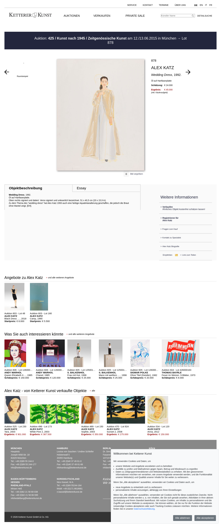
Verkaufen (101, 15)
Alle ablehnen (182, 518)
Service (132, 5)
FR (210, 5)
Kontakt (148, 5)
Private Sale (135, 15)
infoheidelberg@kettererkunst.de (26, 498)
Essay (81, 188)
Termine (164, 5)
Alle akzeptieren (205, 518)
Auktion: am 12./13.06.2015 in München (105, 38)
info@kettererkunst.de (21, 467)
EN (201, 5)
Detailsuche (204, 16)
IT (206, 5)
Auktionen (72, 15)
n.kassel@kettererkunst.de (69, 492)
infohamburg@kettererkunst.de (71, 467)
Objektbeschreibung (25, 188)
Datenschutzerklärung (144, 509)
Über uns (180, 5)
